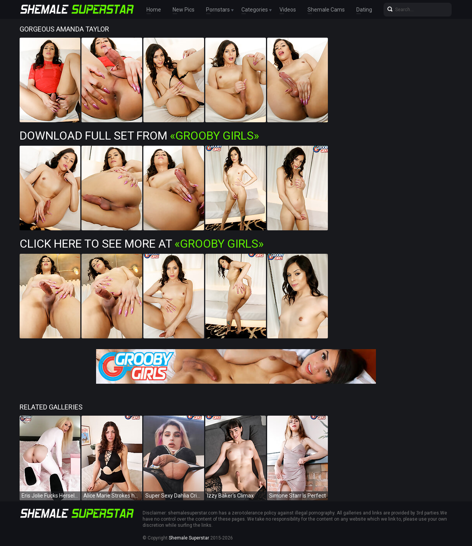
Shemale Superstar (189, 538)
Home (153, 10)
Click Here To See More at (142, 243)
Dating (364, 10)
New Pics (183, 10)
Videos (287, 10)
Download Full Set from (139, 135)
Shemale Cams (326, 10)
